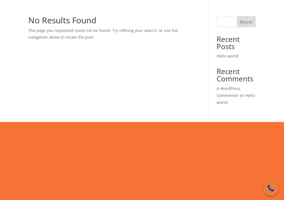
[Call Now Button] (270, 188)
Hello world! (228, 56)
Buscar (246, 21)
